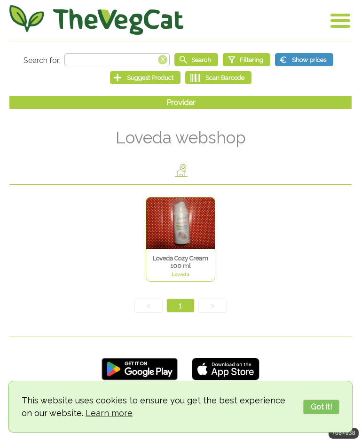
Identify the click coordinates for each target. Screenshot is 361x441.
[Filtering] (246, 59)
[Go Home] (96, 20)
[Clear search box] (162, 58)
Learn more (109, 413)
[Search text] (117, 59)
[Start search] (196, 59)
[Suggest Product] (145, 77)
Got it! (321, 406)
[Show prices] (304, 59)
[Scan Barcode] (218, 77)
